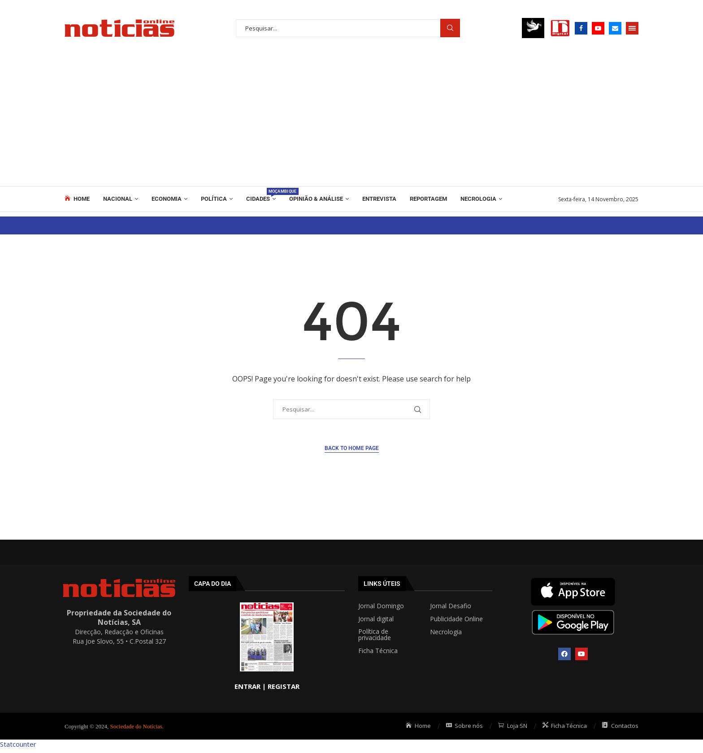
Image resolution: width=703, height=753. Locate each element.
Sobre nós (464, 726)
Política (214, 198)
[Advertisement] (351, 119)
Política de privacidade (374, 634)
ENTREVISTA (379, 198)
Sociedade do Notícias (136, 726)
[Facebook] (581, 28)
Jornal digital (376, 619)
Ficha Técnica (378, 651)
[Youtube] (598, 28)
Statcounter (18, 744)
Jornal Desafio (450, 606)
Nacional (117, 198)
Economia (167, 198)
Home (77, 198)
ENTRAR (247, 686)
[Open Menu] (632, 28)
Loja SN (512, 726)
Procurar (450, 28)
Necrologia (478, 198)
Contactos (620, 726)
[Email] (615, 28)
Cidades (261, 195)
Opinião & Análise (316, 198)
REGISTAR (283, 686)
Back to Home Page (352, 448)
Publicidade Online (456, 619)
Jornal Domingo (381, 606)
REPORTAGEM (428, 198)
